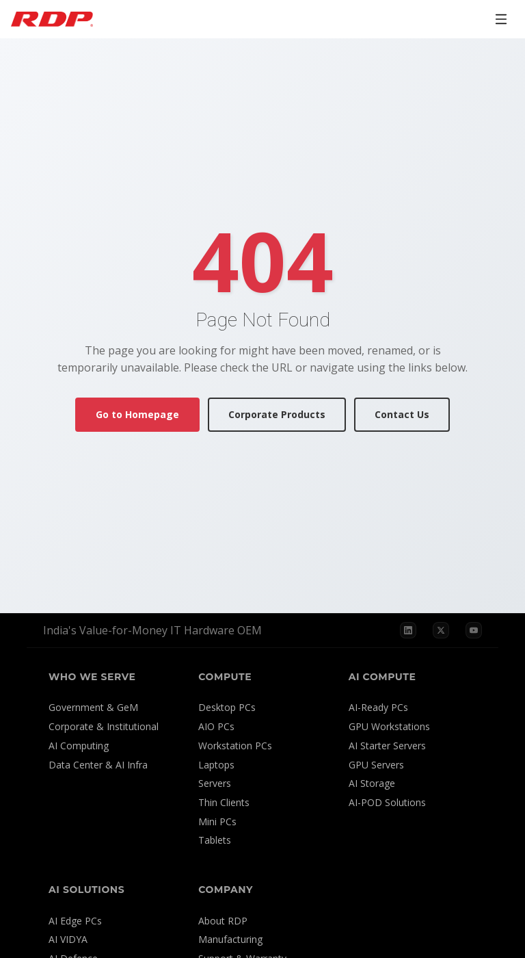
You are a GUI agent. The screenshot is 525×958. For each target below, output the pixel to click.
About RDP (222, 920)
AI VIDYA (68, 939)
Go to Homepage (137, 414)
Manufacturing (230, 939)
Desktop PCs (227, 707)
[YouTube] (474, 630)
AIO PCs (216, 726)
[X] (441, 630)
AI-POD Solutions (387, 802)
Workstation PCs (235, 745)
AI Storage (372, 783)
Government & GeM (93, 707)
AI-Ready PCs (378, 707)
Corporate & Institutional (104, 726)
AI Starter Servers (387, 745)
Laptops (216, 764)
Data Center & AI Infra (98, 764)
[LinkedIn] (408, 630)
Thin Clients (224, 802)
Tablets (214, 839)
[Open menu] (501, 19)
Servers (214, 783)
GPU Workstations (389, 726)
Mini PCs (217, 821)
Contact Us (402, 414)
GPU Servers (376, 764)
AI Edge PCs (75, 920)
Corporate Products (276, 414)
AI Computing (79, 745)
